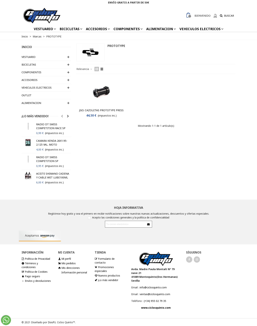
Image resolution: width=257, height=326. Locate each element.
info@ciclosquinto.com (153, 287)
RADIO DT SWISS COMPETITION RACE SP (50, 126)
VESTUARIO (43, 29)
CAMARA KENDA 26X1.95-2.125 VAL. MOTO (51, 142)
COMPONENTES (127, 29)
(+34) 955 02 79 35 (155, 301)
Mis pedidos (67, 263)
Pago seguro (31, 276)
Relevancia (84, 69)
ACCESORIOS (96, 29)
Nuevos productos (107, 275)
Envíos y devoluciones (36, 281)
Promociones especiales (104, 269)
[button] (62, 116)
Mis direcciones (69, 268)
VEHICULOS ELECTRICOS (199, 29)
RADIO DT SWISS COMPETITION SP (47, 159)
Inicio (27, 47)
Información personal (74, 272)
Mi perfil (64, 259)
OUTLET (26, 95)
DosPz (52, 322)
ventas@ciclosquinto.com (155, 294)
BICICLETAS (69, 29)
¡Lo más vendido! (35, 116)
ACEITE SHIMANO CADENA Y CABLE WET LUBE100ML (52, 175)
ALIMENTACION (159, 29)
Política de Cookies (35, 272)
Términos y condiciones (30, 265)
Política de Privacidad (36, 259)
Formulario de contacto (105, 260)
